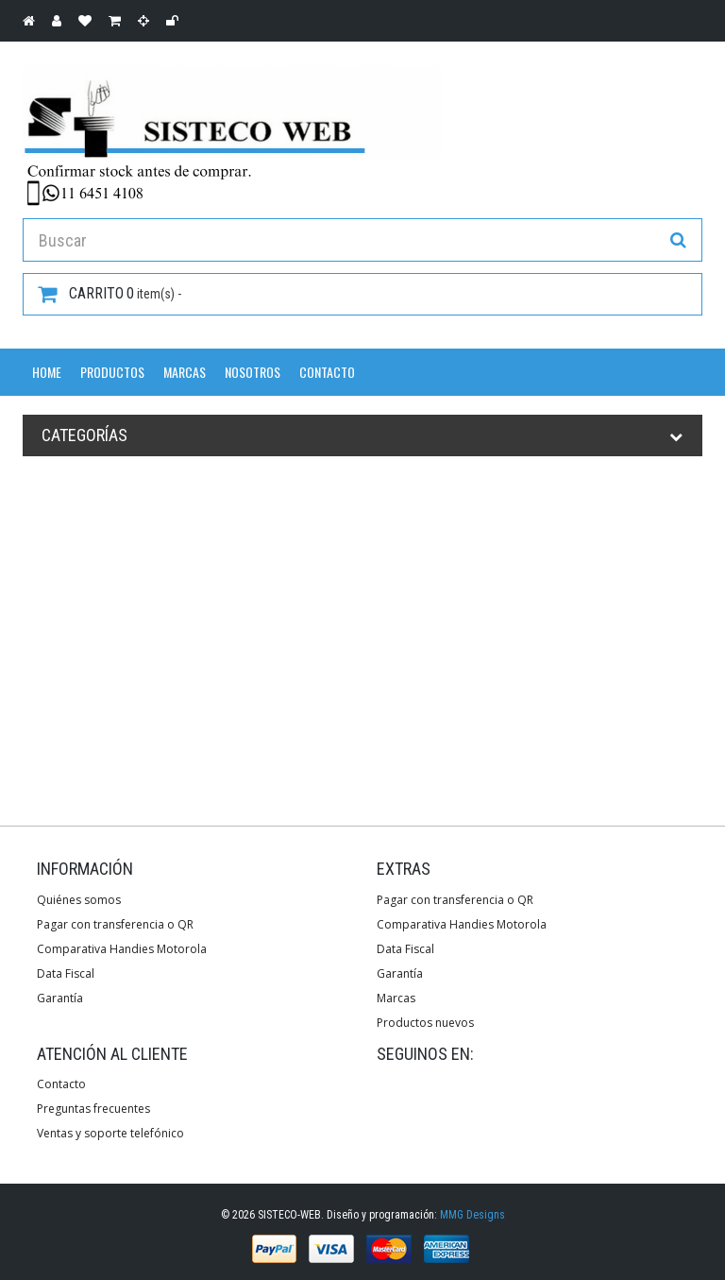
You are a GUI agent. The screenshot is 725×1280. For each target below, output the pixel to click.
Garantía (60, 998)
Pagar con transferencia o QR (115, 924)
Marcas (184, 372)
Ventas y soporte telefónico (110, 1133)
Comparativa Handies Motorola (122, 949)
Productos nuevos (425, 1023)
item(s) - (109, 293)
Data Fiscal (65, 973)
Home (46, 372)
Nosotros (252, 372)
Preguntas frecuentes (93, 1109)
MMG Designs (472, 1214)
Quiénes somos (79, 900)
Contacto (327, 372)
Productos (112, 372)
